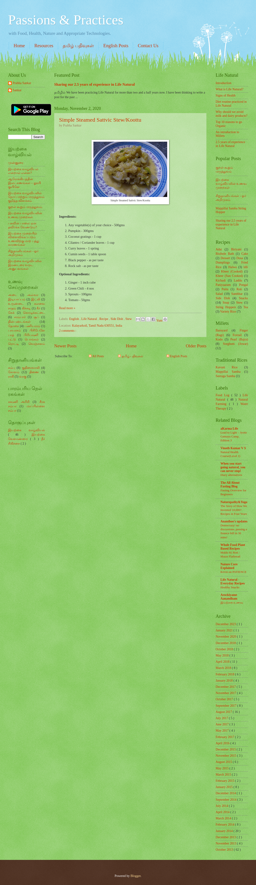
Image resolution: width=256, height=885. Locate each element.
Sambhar (237, 294)
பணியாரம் (32, 326)
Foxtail (237, 335)
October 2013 (225, 849)
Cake (244, 253)
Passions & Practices (65, 19)
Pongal (243, 285)
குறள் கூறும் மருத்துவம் (25, 207)
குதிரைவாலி (31, 367)
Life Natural (89, 319)
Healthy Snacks (229, 587)
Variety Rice (228, 311)
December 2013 (226, 837)
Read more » (67, 308)
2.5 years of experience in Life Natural (230, 144)
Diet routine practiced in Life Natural (231, 103)
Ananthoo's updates (233, 521)
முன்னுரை (15, 162)
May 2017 (222, 730)
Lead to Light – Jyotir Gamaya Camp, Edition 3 (233, 436)
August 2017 (224, 712)
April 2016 (223, 743)
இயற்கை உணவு (231, 602)
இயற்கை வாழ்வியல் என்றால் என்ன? (23, 171)
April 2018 (223, 661)
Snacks (243, 298)
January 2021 (224, 630)
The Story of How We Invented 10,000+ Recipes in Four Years (233, 510)
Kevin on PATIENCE (233, 572)
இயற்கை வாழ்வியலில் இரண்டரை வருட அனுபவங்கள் (25, 264)
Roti (239, 289)
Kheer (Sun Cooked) (229, 276)
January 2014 (224, 831)
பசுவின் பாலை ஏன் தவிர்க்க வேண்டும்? (22, 225)
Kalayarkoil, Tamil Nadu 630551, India (97, 325)
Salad (219, 294)
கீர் (38, 308)
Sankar (17, 90)
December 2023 (226, 624)
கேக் (11, 312)
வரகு (23, 376)
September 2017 (226, 705)
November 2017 (226, 693)
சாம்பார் (20, 317)
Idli (246, 267)
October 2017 (225, 699)
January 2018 (224, 680)
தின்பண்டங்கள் (19, 321)
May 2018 (222, 655)
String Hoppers (226, 307)
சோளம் (13, 372)
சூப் (36, 317)
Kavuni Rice (227, 367)
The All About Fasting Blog (230, 484)
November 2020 (226, 636)
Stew (129, 319)
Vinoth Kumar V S (233, 448)
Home (19, 45)
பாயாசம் (14, 330)
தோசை (13, 326)
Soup (226, 302)
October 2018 (225, 649)
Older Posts (196, 345)
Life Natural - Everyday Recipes (232, 581)
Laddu (238, 280)
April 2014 (223, 812)
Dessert (225, 258)
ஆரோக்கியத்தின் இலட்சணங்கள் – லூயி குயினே (24, 182)
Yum (159, 320)
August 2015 (224, 762)
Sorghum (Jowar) (235, 344)
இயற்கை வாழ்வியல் (26, 430)
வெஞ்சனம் (36, 344)
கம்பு (11, 367)
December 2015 (226, 749)
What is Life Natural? (229, 89)
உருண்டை (16, 303)
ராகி (11, 376)
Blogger (136, 876)
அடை (12, 295)
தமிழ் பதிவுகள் (78, 45)
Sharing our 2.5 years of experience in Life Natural (94, 84)
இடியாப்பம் (16, 299)
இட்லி (35, 299)
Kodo (219, 339)
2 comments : (67, 330)
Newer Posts (65, 345)
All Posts (96, 356)
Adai (219, 249)
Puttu (225, 289)
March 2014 (224, 818)
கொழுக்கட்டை (34, 312)
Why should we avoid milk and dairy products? (231, 113)
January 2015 (224, 787)
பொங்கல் (32, 339)
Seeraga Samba (225, 376)
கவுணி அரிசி (19, 402)
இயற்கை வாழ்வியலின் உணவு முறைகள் (25, 215)
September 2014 (226, 799)
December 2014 (226, 793)
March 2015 (224, 774)
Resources (43, 45)
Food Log (223, 395)
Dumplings (223, 262)
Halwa (232, 267)
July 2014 (222, 806)
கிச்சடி (26, 308)
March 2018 (224, 668)
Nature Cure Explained (229, 566)
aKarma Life (229, 428)
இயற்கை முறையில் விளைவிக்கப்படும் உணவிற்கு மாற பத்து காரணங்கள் (23, 239)
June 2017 (222, 724)
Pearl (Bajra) (239, 339)
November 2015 (226, 755)
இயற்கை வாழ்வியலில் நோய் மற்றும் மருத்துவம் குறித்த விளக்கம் (26, 196)
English (74, 319)
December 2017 (226, 687)
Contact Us (148, 45)
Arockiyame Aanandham (228, 596)
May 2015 (222, 768)
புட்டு (12, 339)
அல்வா (32, 295)
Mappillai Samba (228, 371)
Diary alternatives (231, 475)
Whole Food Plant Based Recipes (232, 546)
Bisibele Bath (225, 253)
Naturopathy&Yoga (233, 502)
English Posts (115, 45)
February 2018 (225, 674)
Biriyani (236, 249)
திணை (34, 372)
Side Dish (117, 319)
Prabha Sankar (22, 83)
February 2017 (225, 737)
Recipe (104, 319)
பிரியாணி (31, 335)
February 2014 (225, 824)
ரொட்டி (13, 344)
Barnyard (221, 330)
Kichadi (221, 280)
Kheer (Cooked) (231, 271)
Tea (245, 307)
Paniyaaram (223, 285)
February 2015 (225, 780)
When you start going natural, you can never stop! (232, 467)
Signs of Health (225, 95)
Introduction (223, 83)
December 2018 (226, 643)
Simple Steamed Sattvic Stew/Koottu (100, 120)
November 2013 (226, 843)
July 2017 (222, 718)
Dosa (239, 258)
